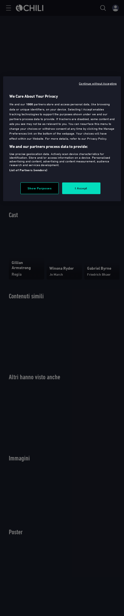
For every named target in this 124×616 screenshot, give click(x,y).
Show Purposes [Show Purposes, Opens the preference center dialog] (40, 188)
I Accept (81, 188)
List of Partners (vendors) (28, 170)
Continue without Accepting (98, 83)
